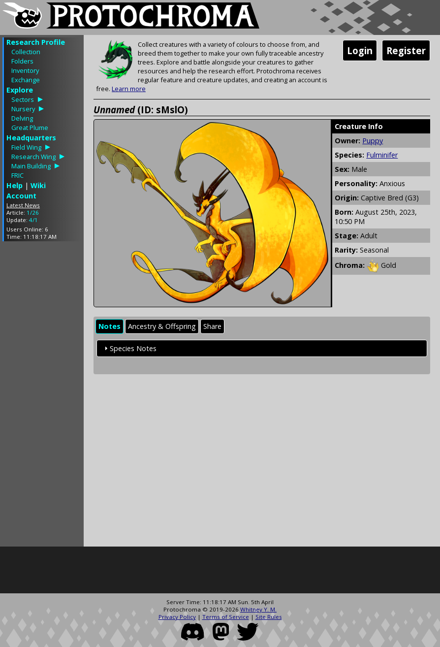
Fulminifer (382, 155)
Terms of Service (225, 616)
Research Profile (35, 42)
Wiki (38, 185)
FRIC (17, 175)
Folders (22, 61)
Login (360, 50)
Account (21, 195)
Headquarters (31, 137)
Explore (19, 90)
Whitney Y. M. (258, 609)
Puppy (372, 140)
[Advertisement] (41, 396)
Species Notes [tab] (129, 348)
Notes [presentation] (109, 326)
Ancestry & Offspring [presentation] (162, 326)
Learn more (129, 88)
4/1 (33, 220)
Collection (25, 51)
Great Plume (29, 127)
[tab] (109, 326)
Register (406, 50)
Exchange (25, 79)
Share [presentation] (212, 326)
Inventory (25, 70)
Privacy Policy (177, 616)
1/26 (33, 212)
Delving (22, 118)
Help (14, 185)
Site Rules (268, 616)
